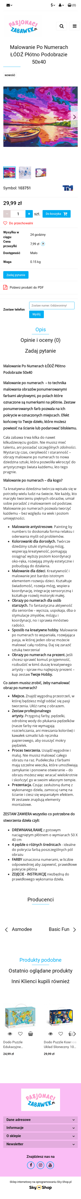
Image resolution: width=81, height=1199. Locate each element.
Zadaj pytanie (15, 275)
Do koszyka (56, 214)
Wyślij (36, 314)
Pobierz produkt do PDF (23, 287)
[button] (72, 5)
